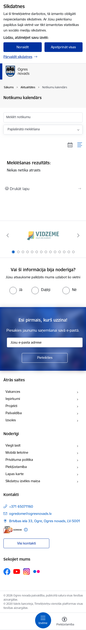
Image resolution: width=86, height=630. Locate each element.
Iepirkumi (13, 398)
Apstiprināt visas (63, 47)
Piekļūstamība (16, 467)
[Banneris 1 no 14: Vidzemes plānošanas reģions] (43, 235)
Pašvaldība (14, 413)
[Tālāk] (78, 235)
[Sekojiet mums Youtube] (16, 571)
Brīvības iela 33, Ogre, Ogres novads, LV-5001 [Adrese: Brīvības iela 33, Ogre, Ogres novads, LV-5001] (44, 521)
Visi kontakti (26, 543)
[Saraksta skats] (80, 145)
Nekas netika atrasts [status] (43, 166)
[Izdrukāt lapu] (43, 188)
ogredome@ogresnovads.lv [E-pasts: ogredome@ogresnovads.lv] (30, 513)
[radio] (15, 289)
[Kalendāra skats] (70, 145)
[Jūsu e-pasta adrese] (45, 342)
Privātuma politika (19, 459)
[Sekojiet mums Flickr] (36, 571)
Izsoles (11, 420)
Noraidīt (23, 47)
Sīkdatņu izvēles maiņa (23, 481)
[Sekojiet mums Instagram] (26, 571)
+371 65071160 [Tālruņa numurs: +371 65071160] (21, 506)
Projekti (11, 406)
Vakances (13, 391)
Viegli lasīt (13, 445)
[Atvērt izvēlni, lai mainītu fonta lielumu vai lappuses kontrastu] (64, 622)
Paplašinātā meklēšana (24, 129)
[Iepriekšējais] (7, 235)
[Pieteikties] (45, 358)
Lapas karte (15, 474)
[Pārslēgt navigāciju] (43, 620)
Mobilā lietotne (17, 452)
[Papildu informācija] (26, 529)
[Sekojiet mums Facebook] (6, 571)
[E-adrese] (12, 529)
